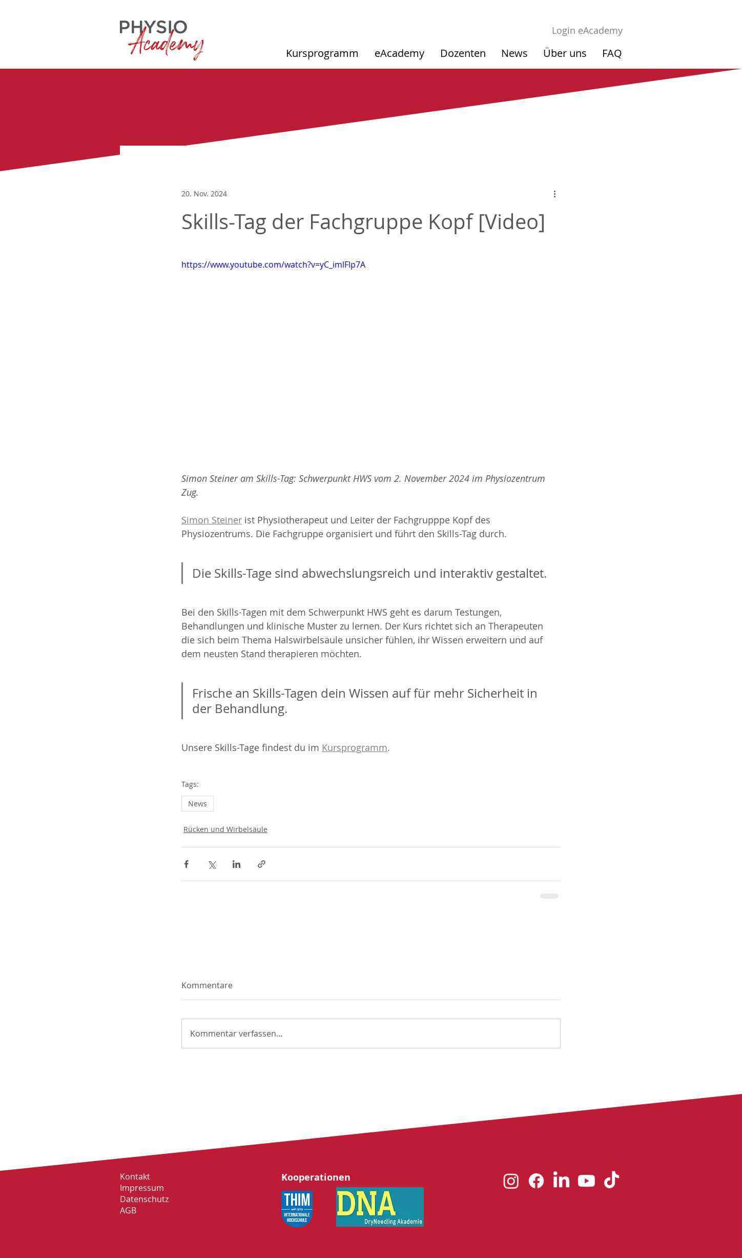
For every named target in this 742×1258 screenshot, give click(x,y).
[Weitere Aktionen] (554, 193)
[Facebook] (536, 1181)
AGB (128, 1210)
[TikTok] (612, 1181)
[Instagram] (511, 1181)
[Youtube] (586, 1181)
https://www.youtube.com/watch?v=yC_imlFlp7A (273, 264)
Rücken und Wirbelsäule (225, 829)
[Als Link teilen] (261, 864)
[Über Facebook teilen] (186, 864)
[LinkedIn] (561, 1181)
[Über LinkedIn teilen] (236, 864)
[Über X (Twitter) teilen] (211, 864)
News (197, 803)
